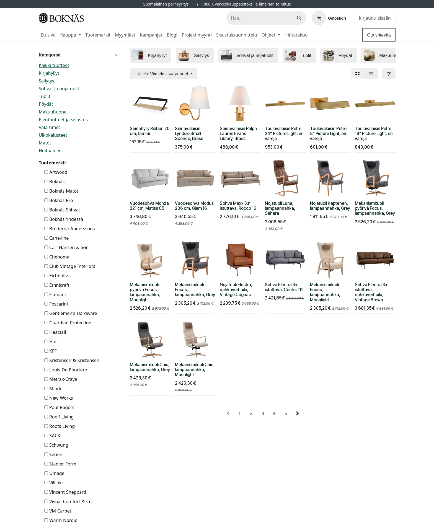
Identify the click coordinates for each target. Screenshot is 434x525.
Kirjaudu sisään (375, 18)
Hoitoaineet (51, 150)
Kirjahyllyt (49, 73)
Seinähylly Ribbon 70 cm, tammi (150, 131)
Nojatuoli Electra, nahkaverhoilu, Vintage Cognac (236, 289)
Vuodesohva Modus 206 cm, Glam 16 (194, 206)
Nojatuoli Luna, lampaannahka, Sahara (280, 208)
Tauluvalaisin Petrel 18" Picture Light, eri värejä (373, 133)
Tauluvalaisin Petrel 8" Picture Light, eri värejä (328, 133)
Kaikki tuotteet (54, 65)
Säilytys (46, 81)
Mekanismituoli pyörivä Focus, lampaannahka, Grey (375, 208)
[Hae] (299, 18)
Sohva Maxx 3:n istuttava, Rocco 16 (238, 206)
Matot (45, 143)
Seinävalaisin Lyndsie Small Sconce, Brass (189, 133)
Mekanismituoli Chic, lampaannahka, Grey (150, 367)
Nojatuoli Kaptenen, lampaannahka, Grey (330, 206)
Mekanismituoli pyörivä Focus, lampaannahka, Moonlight (145, 292)
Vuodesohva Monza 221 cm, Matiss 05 (149, 206)
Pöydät (46, 104)
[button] (163, 73)
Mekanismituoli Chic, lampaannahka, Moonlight (195, 369)
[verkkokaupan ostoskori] (329, 18)
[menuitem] (48, 34)
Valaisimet (49, 127)
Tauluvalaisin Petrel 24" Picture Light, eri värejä (284, 133)
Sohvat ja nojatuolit (59, 88)
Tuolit (44, 96)
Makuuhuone (52, 112)
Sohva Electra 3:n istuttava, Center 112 (284, 287)
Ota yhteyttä (379, 35)
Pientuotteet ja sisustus (63, 119)
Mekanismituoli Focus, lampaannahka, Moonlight (325, 292)
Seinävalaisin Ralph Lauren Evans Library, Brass (238, 133)
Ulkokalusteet (53, 135)
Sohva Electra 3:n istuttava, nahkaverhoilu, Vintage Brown (372, 292)
